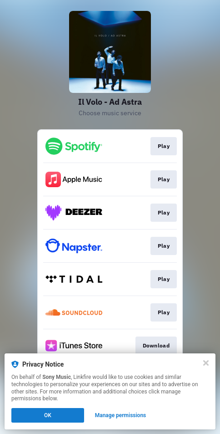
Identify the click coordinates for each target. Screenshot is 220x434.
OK (47, 415)
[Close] (206, 363)
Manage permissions (120, 415)
